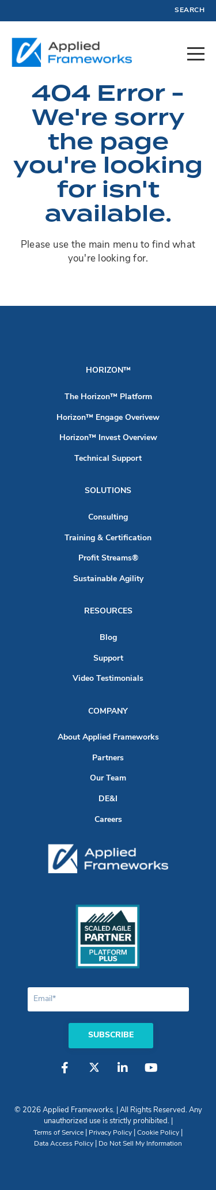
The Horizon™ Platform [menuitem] (108, 397)
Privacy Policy (110, 1133)
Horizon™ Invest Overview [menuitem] (108, 438)
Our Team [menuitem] (108, 778)
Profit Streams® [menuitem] (108, 558)
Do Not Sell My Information (140, 1143)
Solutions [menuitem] (108, 491)
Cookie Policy (158, 1133)
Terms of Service (58, 1133)
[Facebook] (65, 1073)
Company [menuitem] (108, 711)
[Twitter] (94, 1073)
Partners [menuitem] (108, 758)
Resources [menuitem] (108, 611)
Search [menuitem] (189, 10)
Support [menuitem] (108, 658)
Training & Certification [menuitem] (108, 538)
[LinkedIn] (122, 1073)
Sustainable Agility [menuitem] (108, 579)
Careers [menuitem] (108, 820)
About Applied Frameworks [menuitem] (108, 737)
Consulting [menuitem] (108, 517)
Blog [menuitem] (108, 638)
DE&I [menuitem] (108, 799)
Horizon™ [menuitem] (108, 370)
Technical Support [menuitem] (108, 458)
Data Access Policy (63, 1143)
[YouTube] (151, 1073)
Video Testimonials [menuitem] (108, 678)
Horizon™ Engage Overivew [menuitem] (108, 418)
